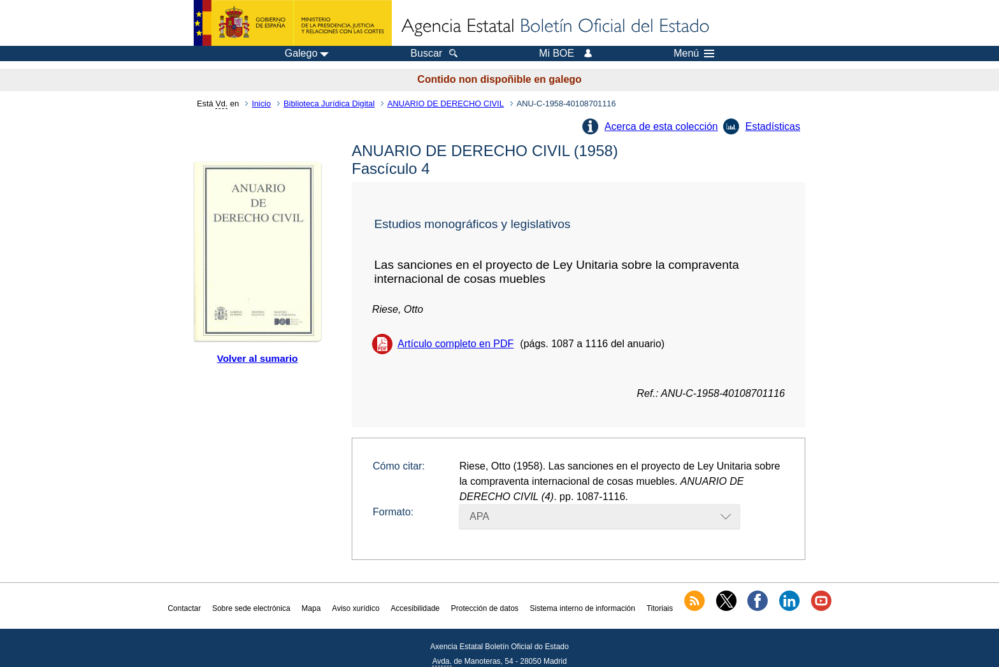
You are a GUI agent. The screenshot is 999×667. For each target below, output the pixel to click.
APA (479, 516)
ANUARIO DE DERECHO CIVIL (445, 103)
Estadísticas (772, 126)
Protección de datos (485, 608)
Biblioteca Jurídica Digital (329, 103)
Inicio (261, 103)
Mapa (310, 608)
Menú (693, 53)
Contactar (184, 608)
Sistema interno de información (582, 608)
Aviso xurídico (355, 608)
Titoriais (660, 608)
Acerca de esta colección (661, 126)
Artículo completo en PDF (456, 343)
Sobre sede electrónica (251, 608)
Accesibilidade (415, 608)
